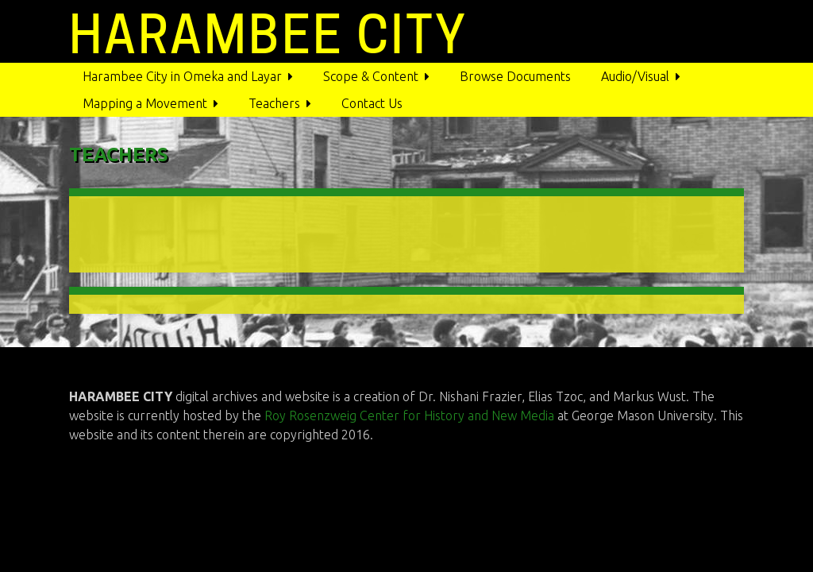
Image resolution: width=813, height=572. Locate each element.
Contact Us (372, 103)
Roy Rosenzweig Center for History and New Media (410, 415)
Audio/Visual (635, 76)
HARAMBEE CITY (268, 34)
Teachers (274, 103)
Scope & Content (370, 76)
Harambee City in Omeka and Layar (182, 76)
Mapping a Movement (145, 103)
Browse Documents (515, 76)
